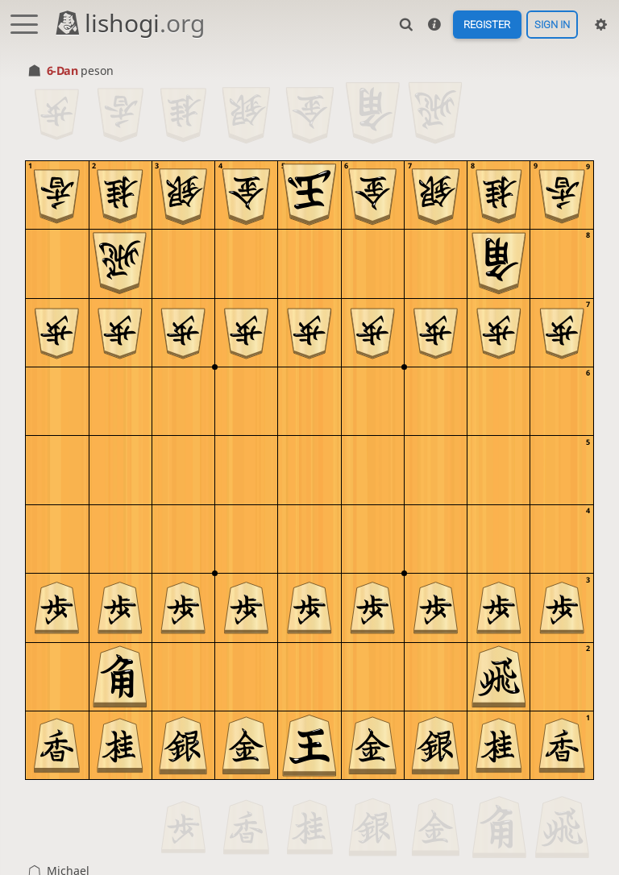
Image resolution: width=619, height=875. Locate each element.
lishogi (129, 23)
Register (486, 25)
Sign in (552, 25)
